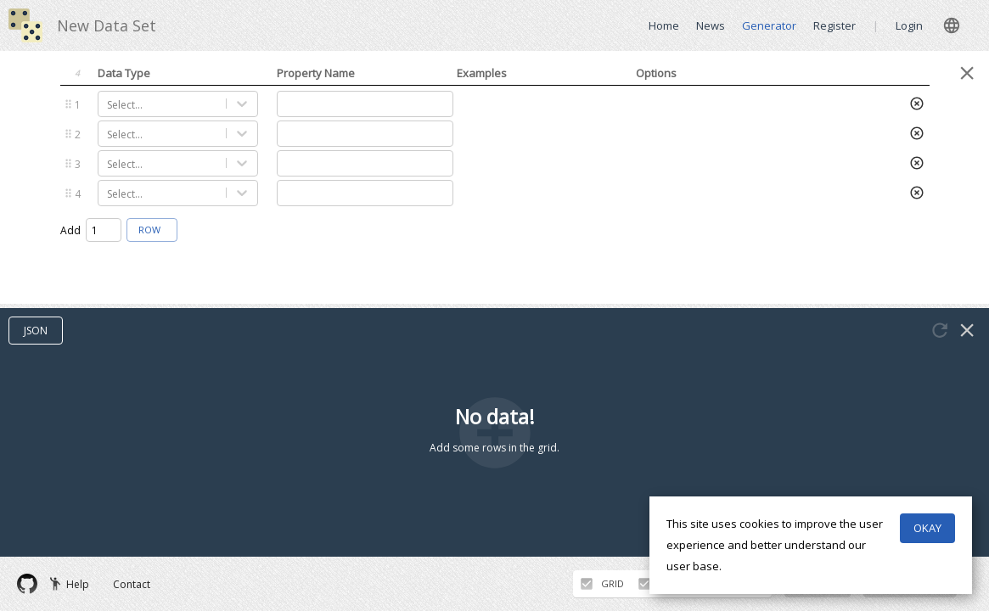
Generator (769, 25)
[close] (952, 25)
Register (834, 25)
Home (664, 25)
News (710, 25)
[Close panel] (967, 73)
